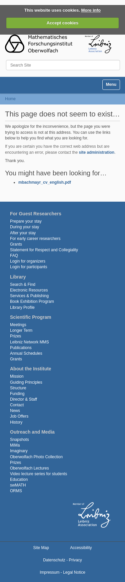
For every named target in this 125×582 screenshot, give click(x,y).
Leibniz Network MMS (29, 342)
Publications (21, 347)
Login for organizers (27, 261)
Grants (16, 244)
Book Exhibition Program (32, 301)
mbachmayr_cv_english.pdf (44, 182)
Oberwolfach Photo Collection (36, 457)
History (16, 422)
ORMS (16, 490)
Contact (17, 405)
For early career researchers (35, 238)
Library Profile (22, 307)
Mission (17, 376)
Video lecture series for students (38, 474)
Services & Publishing (29, 295)
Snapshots (19, 439)
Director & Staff (23, 399)
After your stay (23, 233)
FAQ (14, 255)
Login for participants (28, 267)
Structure (18, 388)
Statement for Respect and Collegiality (44, 250)
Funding (17, 393)
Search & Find (22, 284)
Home (10, 99)
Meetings (18, 324)
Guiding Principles (26, 382)
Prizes (15, 336)
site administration (96, 152)
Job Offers (19, 416)
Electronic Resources (29, 290)
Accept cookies (62, 22)
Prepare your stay (26, 221)
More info (91, 10)
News (15, 410)
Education (19, 479)
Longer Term (21, 330)
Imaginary (19, 451)
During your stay (24, 227)
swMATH (18, 485)
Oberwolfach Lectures (29, 468)
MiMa (15, 445)
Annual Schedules (26, 353)
